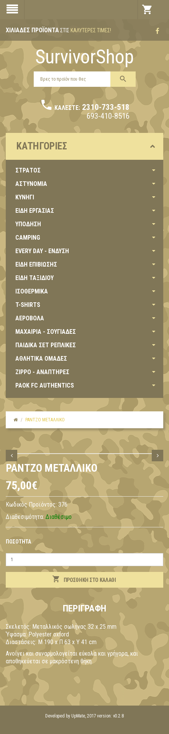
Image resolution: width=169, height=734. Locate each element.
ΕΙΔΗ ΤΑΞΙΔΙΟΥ (34, 278)
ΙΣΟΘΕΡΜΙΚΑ (31, 291)
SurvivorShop (84, 57)
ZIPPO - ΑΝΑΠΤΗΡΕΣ (42, 372)
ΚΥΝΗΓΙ (24, 197)
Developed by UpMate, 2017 (70, 716)
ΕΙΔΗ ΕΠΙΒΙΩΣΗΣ (36, 264)
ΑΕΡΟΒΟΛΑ (29, 318)
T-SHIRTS (27, 304)
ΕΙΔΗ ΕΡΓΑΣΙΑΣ (34, 210)
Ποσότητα (18, 541)
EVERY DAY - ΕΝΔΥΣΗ (42, 251)
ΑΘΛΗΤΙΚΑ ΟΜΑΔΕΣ (41, 358)
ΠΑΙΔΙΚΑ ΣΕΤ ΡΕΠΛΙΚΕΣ (45, 345)
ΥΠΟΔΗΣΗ (28, 224)
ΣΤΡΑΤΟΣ (28, 170)
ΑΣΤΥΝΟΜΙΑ (31, 183)
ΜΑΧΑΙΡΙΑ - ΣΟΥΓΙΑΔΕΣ (45, 331)
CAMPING (27, 237)
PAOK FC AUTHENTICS (44, 385)
